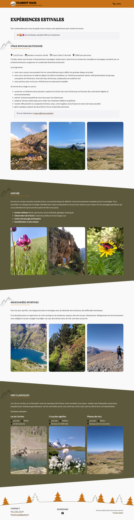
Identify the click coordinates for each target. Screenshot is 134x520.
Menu (117, 3)
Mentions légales (118, 513)
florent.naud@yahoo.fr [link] (20, 514)
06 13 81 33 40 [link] (17, 511)
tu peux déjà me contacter (43, 113)
